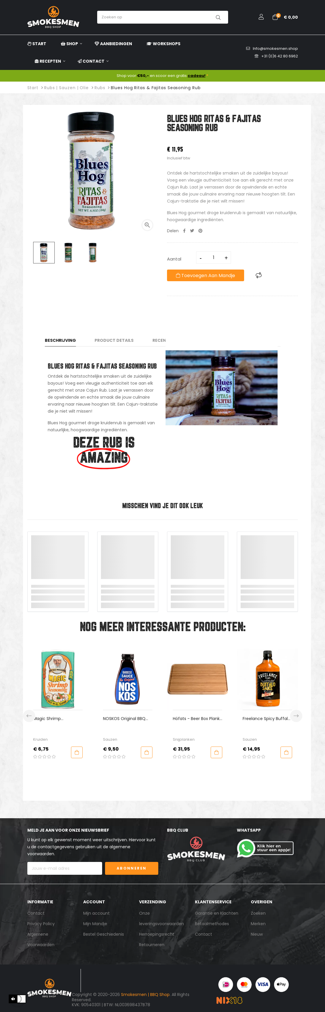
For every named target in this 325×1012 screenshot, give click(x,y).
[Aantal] (214, 257)
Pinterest (200, 231)
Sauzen (120, 739)
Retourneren (151, 945)
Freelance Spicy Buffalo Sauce (276, 719)
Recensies (163, 340)
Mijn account (96, 913)
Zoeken (258, 913)
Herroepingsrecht (156, 934)
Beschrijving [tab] (60, 340)
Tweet (192, 231)
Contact (36, 913)
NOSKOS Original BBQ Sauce (134, 719)
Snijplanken (194, 739)
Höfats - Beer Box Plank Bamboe (206, 719)
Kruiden (50, 739)
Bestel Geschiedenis (103, 934)
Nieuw (257, 934)
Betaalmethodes (212, 924)
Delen (184, 231)
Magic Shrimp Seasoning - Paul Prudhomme (60, 719)
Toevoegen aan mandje (205, 275)
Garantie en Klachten (216, 913)
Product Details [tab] (114, 340)
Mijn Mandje (95, 924)
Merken (258, 924)
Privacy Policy (41, 924)
